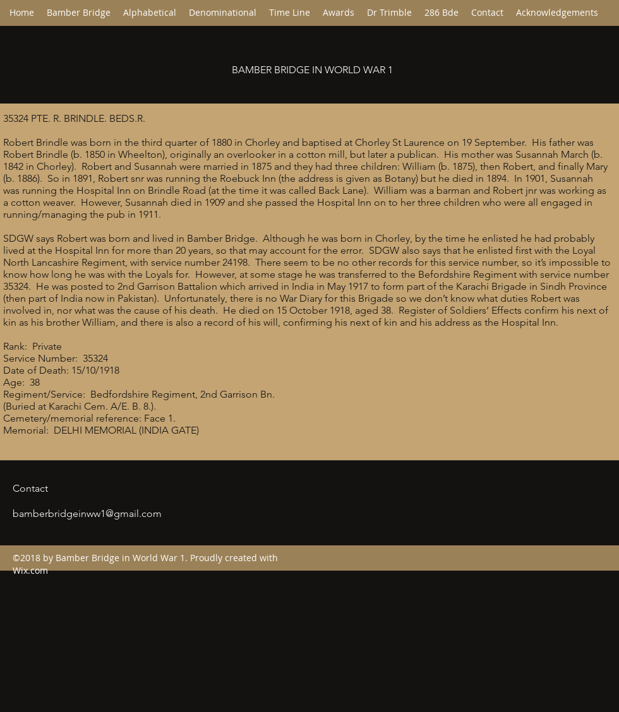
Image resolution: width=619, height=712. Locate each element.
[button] (223, 12)
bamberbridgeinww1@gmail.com (87, 513)
